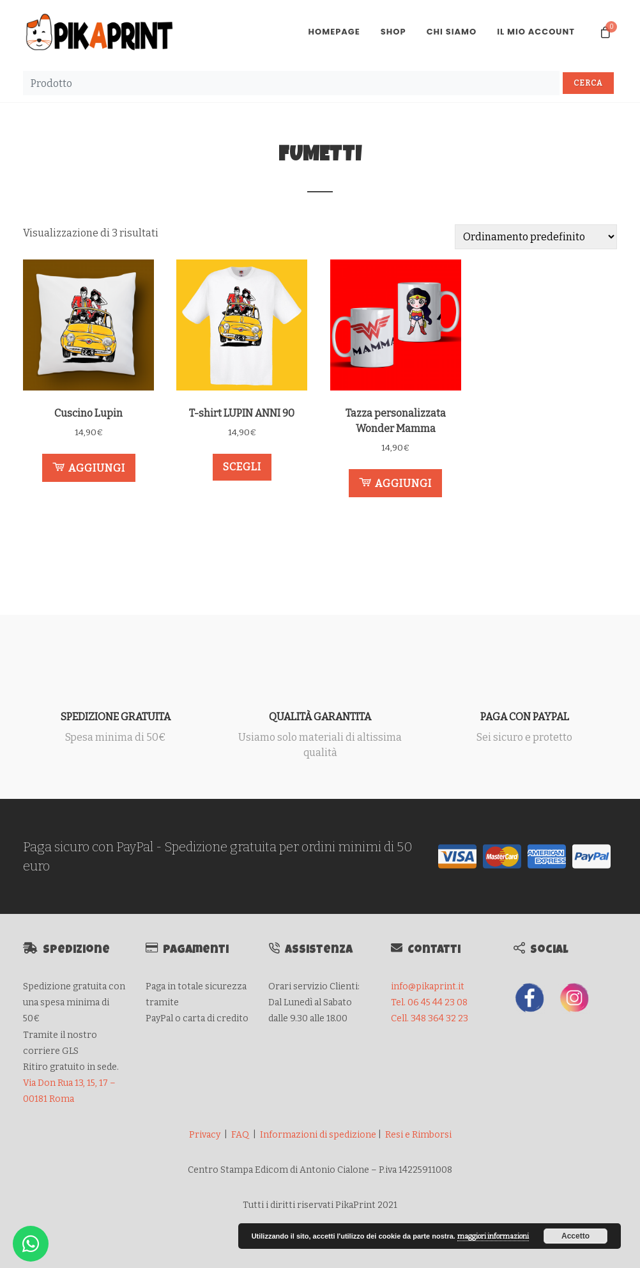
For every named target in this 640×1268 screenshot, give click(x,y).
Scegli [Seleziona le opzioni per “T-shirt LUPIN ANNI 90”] (242, 467)
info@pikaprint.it (427, 986)
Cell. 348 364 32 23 (429, 1018)
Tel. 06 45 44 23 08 (429, 1002)
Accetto (575, 1236)
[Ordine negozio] (536, 236)
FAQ (240, 1134)
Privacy (204, 1134)
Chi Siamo (452, 32)
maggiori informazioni (493, 1236)
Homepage (334, 32)
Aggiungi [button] (88, 467)
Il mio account (536, 32)
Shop (393, 32)
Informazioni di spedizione (318, 1134)
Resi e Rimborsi (418, 1134)
